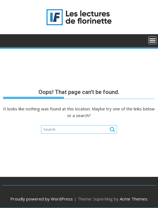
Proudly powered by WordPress (41, 199)
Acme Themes (133, 199)
